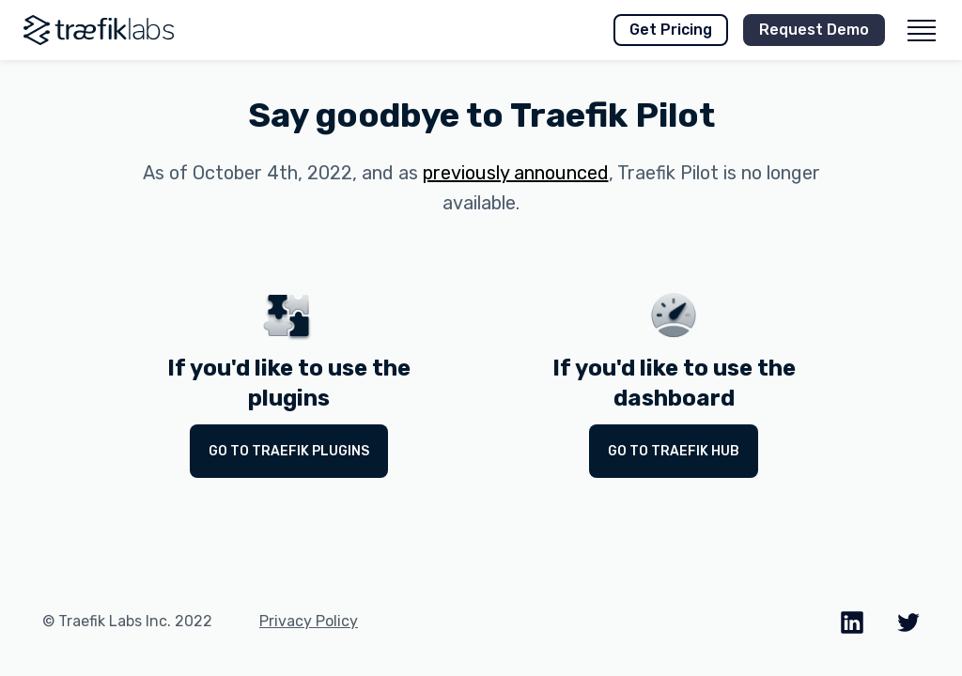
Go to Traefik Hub (673, 451)
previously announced (516, 172)
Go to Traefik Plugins (289, 451)
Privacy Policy (308, 621)
